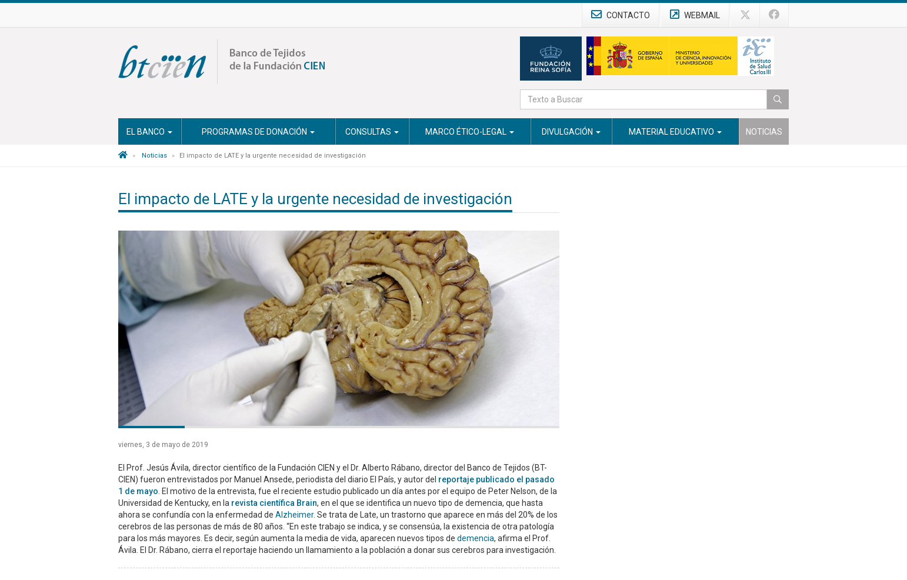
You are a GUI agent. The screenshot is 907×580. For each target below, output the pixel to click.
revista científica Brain (274, 503)
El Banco (149, 131)
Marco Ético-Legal (469, 131)
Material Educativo (675, 131)
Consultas (372, 131)
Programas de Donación (258, 131)
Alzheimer (294, 514)
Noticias (764, 131)
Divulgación (571, 131)
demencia (475, 538)
